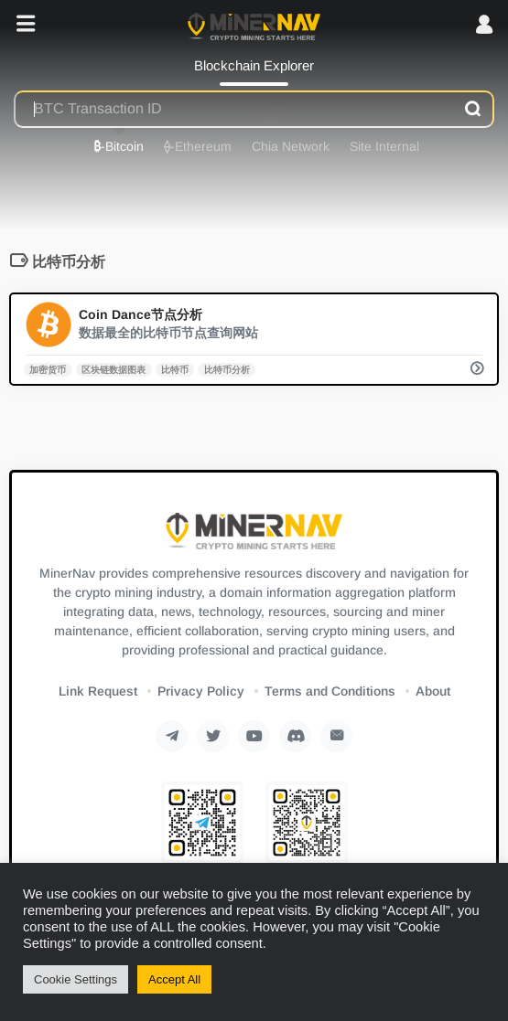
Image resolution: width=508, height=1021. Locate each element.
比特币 (175, 369)
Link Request (98, 691)
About (433, 691)
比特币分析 (227, 369)
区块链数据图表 (113, 369)
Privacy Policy (200, 691)
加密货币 (47, 369)
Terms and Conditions (330, 691)
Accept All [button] (174, 979)
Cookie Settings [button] (75, 979)
